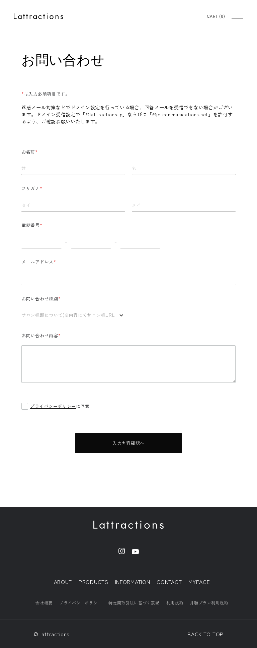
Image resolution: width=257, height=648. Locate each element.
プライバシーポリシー (53, 406)
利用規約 (174, 602)
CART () (216, 16)
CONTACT (169, 582)
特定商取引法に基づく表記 (133, 602)
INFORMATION (132, 582)
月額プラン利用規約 (209, 602)
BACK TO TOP (205, 634)
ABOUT (63, 582)
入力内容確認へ (128, 443)
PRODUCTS (93, 582)
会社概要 (44, 602)
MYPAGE (199, 582)
